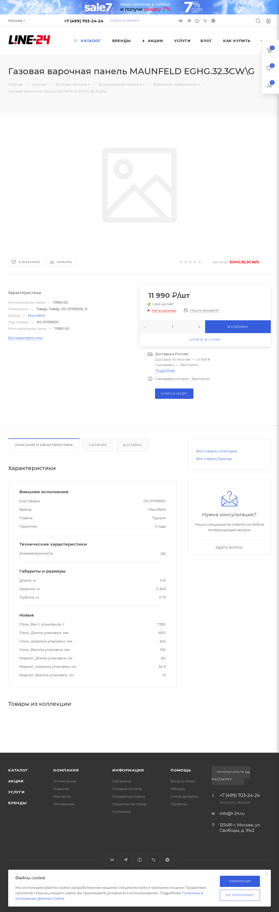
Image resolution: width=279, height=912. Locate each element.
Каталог (18, 770)
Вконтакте (112, 860)
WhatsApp (213, 20)
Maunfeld (36, 315)
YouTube (139, 860)
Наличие (98, 445)
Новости (61, 789)
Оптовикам (63, 804)
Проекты (179, 804)
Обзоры (178, 789)
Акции (16, 781)
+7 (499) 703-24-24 (83, 20)
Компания (66, 770)
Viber (205, 20)
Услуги (16, 792)
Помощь (181, 770)
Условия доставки (128, 796)
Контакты (62, 796)
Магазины (121, 781)
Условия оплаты (127, 789)
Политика (121, 811)
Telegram (126, 860)
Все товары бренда (214, 458)
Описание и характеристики (44, 445)
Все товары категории (216, 451)
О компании (64, 781)
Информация (128, 770)
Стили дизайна (184, 796)
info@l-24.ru (232, 813)
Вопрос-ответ (183, 781)
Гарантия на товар (129, 804)
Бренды (17, 803)
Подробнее (165, 371)
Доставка (132, 445)
